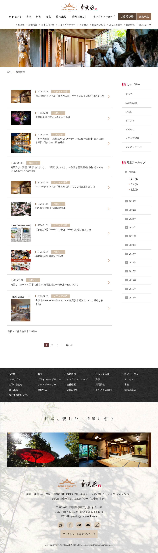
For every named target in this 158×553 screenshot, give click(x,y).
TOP (9, 72)
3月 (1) (134, 184)
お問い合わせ (16, 384)
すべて (128, 94)
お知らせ (130, 129)
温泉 (97, 379)
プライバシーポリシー (49, 379)
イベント (130, 120)
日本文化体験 (47, 25)
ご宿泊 (128, 111)
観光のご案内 (98, 25)
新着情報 (32, 25)
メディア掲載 (132, 138)
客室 (126, 384)
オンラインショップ (77, 379)
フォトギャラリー (66, 25)
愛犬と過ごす (131, 389)
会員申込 (42, 389)
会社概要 (71, 384)
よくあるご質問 (103, 389)
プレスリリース (133, 146)
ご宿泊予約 (72, 389)
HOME (21, 25)
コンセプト (14, 379)
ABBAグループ (82, 498)
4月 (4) (134, 179)
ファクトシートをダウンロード (79, 534)
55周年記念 (131, 103)
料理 (40, 374)
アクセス (83, 25)
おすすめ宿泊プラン (19, 394)
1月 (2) (134, 189)
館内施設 (13, 389)
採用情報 (130, 25)
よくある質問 (115, 25)
